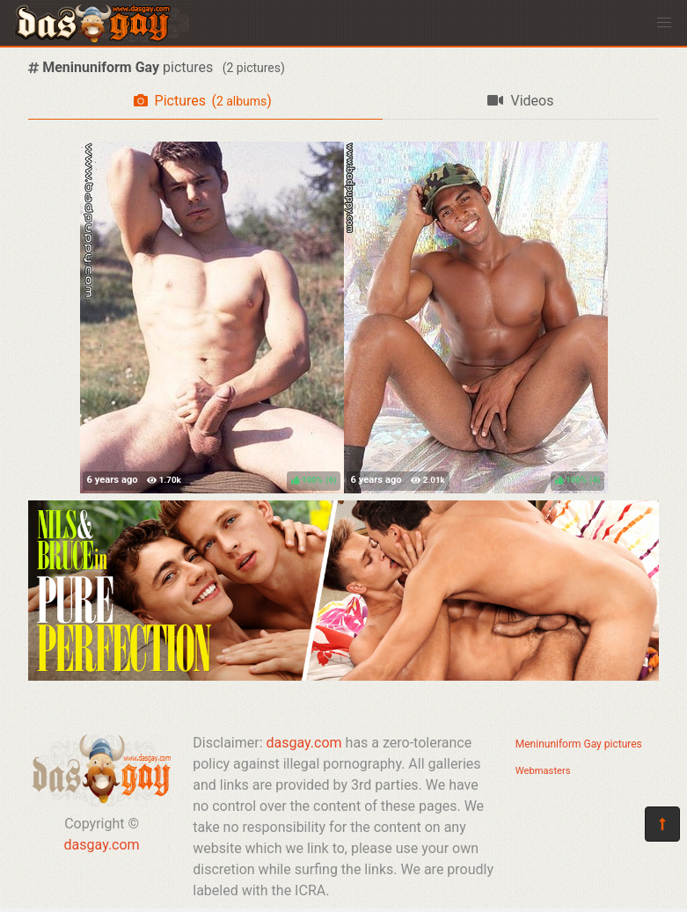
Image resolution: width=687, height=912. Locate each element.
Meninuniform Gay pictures (578, 744)
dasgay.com (102, 844)
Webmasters (543, 771)
